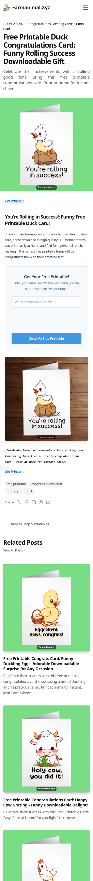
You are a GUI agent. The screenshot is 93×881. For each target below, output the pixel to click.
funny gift (13, 491)
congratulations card (46, 484)
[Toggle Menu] (86, 7)
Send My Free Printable (46, 338)
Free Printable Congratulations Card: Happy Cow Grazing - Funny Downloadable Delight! (45, 802)
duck (29, 491)
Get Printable (14, 201)
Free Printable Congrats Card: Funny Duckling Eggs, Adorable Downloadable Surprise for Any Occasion (41, 663)
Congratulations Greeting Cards (50, 24)
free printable (16, 484)
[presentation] (46, 319)
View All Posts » (14, 550)
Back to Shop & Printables (27, 524)
